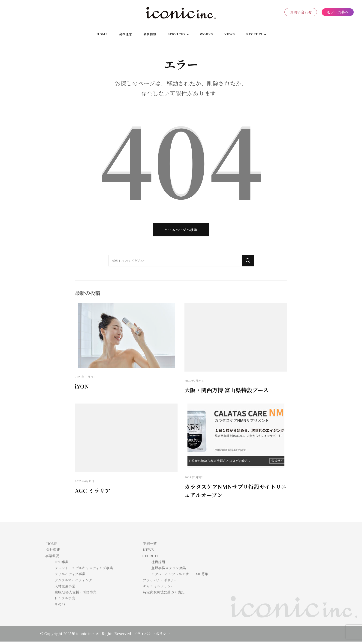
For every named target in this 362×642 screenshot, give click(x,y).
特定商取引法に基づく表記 (163, 592)
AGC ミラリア (92, 491)
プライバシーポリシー (160, 580)
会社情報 (149, 34)
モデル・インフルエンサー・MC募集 (179, 574)
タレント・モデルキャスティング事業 (83, 568)
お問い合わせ (301, 12)
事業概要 (52, 556)
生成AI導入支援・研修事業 (75, 592)
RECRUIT (254, 34)
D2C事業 (61, 562)
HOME (102, 34)
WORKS (206, 34)
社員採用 (158, 562)
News (229, 34)
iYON (82, 387)
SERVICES (176, 34)
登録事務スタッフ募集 (168, 568)
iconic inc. (85, 634)
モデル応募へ (338, 12)
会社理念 (125, 34)
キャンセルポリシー (158, 586)
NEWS (148, 550)
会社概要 (53, 550)
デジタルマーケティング (73, 580)
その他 (59, 604)
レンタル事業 (64, 598)
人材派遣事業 (64, 586)
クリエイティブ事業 (69, 574)
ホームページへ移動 (181, 230)
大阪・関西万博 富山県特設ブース (226, 390)
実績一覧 (150, 544)
